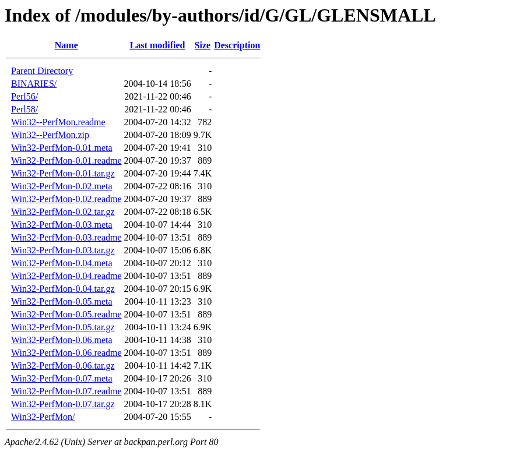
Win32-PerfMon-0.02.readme (66, 199)
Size (203, 45)
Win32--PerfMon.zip (50, 135)
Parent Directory (42, 71)
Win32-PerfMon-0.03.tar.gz (63, 250)
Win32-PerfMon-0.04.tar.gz (63, 289)
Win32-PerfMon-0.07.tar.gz (63, 404)
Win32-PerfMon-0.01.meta (62, 148)
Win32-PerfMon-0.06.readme (66, 353)
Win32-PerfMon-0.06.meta (62, 340)
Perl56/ (24, 96)
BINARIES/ (34, 84)
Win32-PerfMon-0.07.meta (62, 378)
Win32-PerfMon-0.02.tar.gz (63, 212)
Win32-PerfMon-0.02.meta (62, 186)
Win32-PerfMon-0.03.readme (66, 237)
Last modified (157, 45)
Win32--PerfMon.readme (58, 122)
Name (66, 45)
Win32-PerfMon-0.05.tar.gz (63, 327)
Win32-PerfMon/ (43, 417)
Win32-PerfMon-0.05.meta (62, 301)
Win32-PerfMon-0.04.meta (62, 263)
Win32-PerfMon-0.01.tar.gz (63, 173)
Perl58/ (24, 109)
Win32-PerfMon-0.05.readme (66, 314)
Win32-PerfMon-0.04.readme (66, 276)
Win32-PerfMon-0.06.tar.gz (63, 365)
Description (237, 45)
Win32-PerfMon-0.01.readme (66, 160)
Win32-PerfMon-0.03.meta (62, 224)
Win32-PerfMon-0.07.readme (66, 391)
